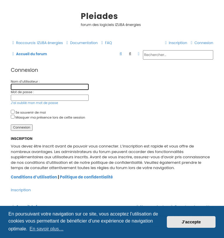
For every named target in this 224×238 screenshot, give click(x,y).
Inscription (21, 190)
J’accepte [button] (191, 222)
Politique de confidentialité (86, 177)
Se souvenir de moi (28, 112)
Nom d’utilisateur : (25, 81)
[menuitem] (50, 43)
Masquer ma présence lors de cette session (48, 117)
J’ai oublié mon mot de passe (34, 103)
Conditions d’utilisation (34, 177)
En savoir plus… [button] (46, 228)
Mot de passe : (22, 92)
